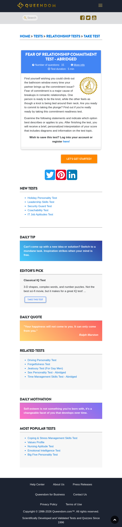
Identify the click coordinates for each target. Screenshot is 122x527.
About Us (58, 484)
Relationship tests (63, 36)
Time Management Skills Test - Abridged (52, 376)
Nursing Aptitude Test (41, 446)
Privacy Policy (48, 504)
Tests (38, 36)
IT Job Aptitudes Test (40, 214)
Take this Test (35, 299)
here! (66, 141)
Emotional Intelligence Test (44, 450)
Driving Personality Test (42, 360)
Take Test (92, 36)
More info (79, 65)
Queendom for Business (50, 494)
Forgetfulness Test (39, 364)
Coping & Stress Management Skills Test (52, 438)
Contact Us (80, 494)
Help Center (37, 484)
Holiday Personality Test (42, 197)
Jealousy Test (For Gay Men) (45, 368)
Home (25, 36)
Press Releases (82, 484)
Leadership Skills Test (41, 202)
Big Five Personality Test (43, 454)
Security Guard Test (40, 206)
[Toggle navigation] (100, 6)
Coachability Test (38, 210)
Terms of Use (74, 504)
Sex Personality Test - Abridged (47, 372)
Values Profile (36, 442)
